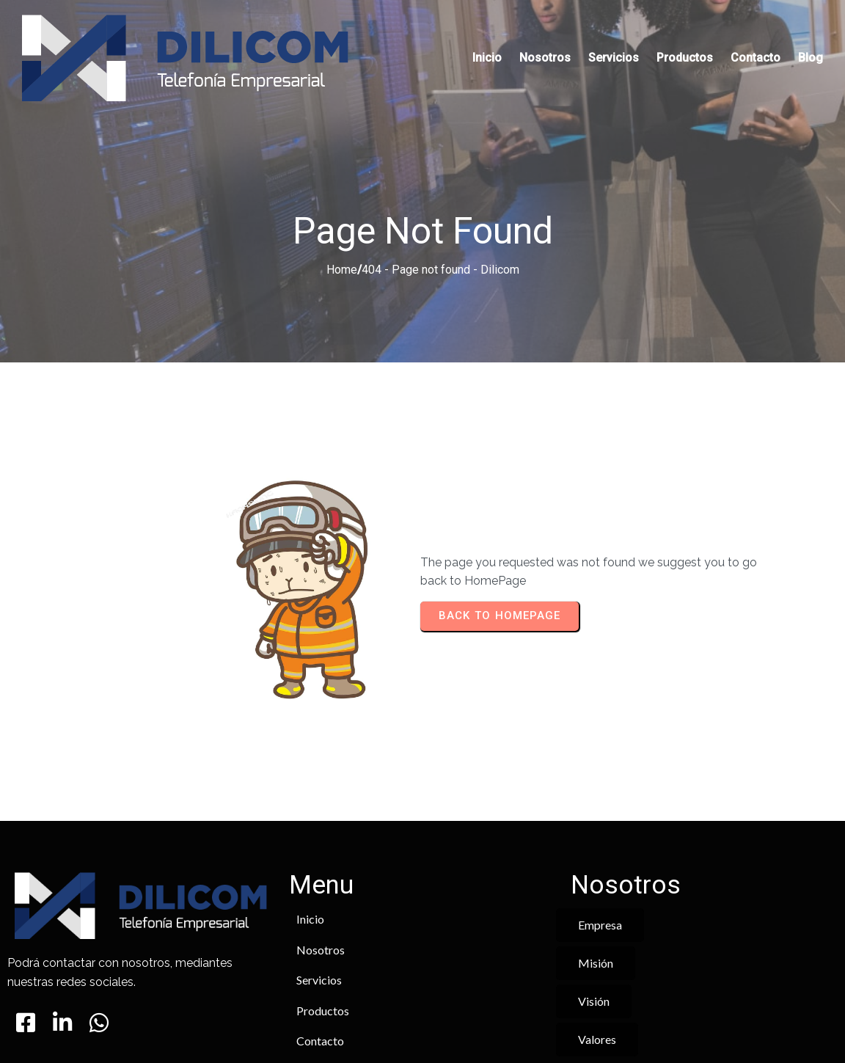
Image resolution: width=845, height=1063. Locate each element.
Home (341, 222)
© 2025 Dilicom (422, 1009)
